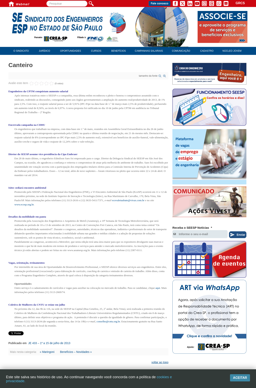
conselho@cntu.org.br (108, 321)
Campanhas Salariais (149, 50)
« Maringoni (47, 351)
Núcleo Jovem (232, 50)
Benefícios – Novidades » (76, 351)
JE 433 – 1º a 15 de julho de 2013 (49, 343)
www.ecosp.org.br (24, 204)
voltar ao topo (159, 362)
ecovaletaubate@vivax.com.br (128, 200)
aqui (157, 287)
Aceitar (240, 377)
